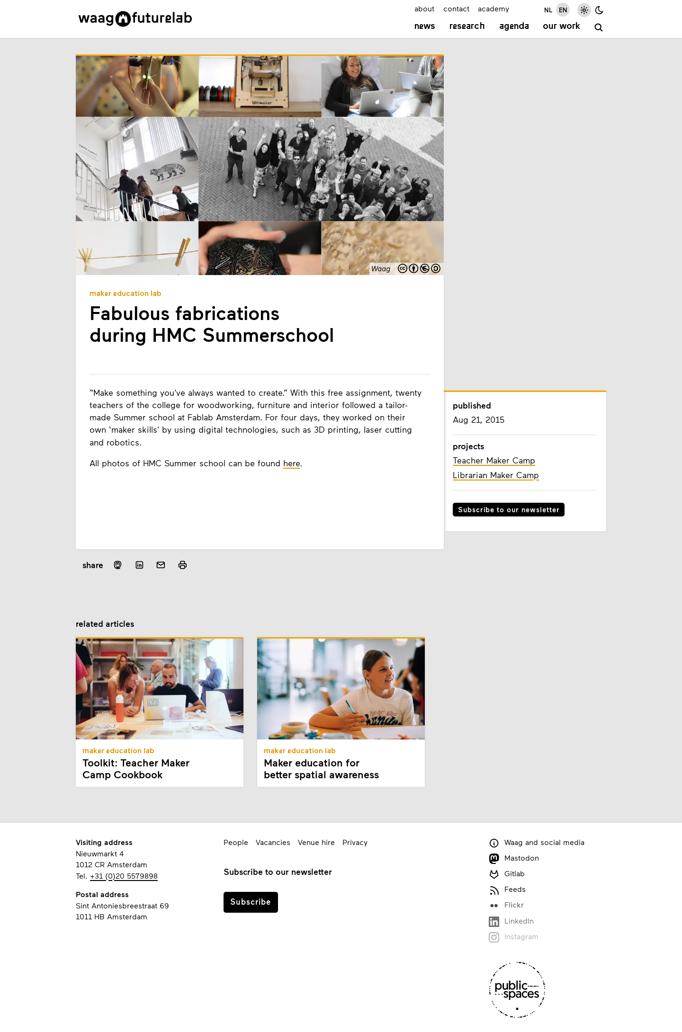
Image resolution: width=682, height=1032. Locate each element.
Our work (561, 26)
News (424, 26)
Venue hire (316, 841)
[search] (599, 27)
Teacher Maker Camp (494, 460)
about (424, 8)
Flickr (506, 905)
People (236, 841)
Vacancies (273, 841)
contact (456, 8)
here (291, 463)
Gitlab (507, 874)
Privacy (355, 841)
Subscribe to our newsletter (509, 509)
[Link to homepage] (135, 19)
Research (467, 26)
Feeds (507, 889)
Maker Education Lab (126, 294)
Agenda (514, 26)
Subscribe (250, 901)
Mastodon (514, 858)
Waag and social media (536, 842)
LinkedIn (511, 921)
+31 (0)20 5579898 (124, 875)
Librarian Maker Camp (496, 475)
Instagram (513, 937)
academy (493, 8)
